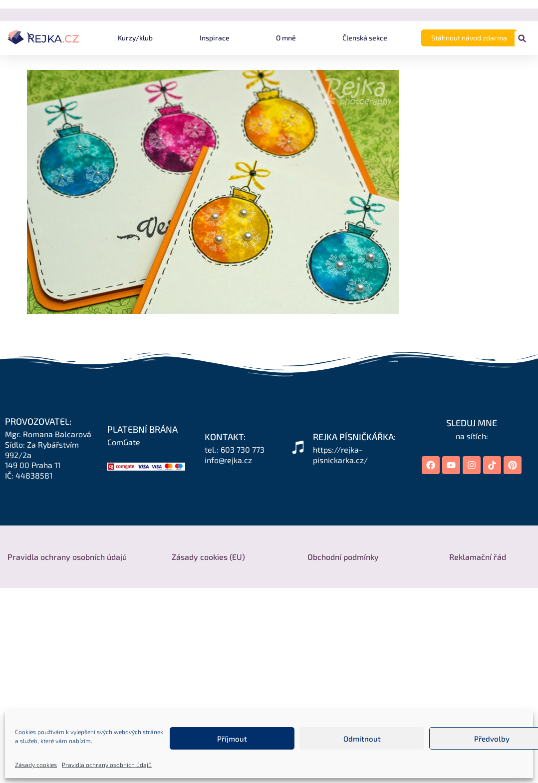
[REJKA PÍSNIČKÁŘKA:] (297, 447)
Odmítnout (362, 738)
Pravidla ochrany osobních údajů (107, 764)
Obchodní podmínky (343, 556)
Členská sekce (364, 37)
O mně (286, 37)
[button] (522, 38)
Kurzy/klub (135, 37)
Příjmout (232, 738)
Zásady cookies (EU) (208, 556)
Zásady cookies (36, 764)
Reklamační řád (477, 556)
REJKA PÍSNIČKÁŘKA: (354, 436)
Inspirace (215, 37)
